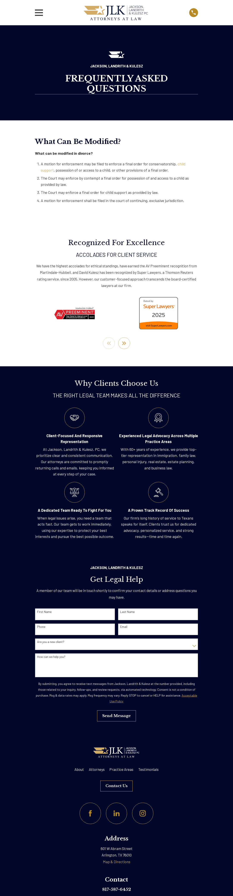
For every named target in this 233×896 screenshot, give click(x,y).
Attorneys (97, 769)
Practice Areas (121, 769)
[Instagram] (142, 813)
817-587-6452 (116, 889)
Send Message (116, 716)
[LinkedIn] (116, 813)
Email (123, 627)
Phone (41, 627)
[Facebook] (90, 813)
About (79, 769)
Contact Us (116, 786)
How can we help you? (51, 656)
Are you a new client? (50, 642)
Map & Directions (116, 862)
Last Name (127, 612)
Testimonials (148, 769)
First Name (44, 612)
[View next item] (124, 343)
